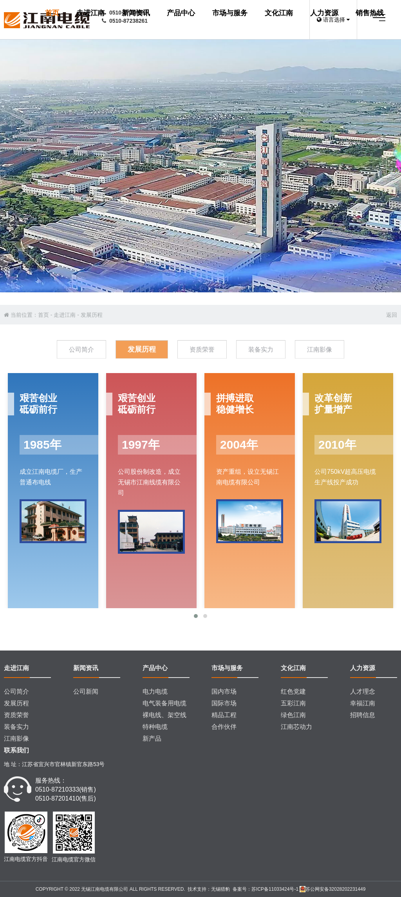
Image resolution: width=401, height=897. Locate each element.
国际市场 (224, 703)
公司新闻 (85, 691)
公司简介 (16, 691)
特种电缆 (155, 726)
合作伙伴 (224, 726)
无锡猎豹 (220, 889)
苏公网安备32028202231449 (332, 889)
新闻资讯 (246, 20)
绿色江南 (293, 715)
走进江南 (211, 20)
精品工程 (224, 715)
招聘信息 (362, 715)
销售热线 (190, 64)
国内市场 (224, 691)
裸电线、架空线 (164, 715)
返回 (391, 339)
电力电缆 (155, 691)
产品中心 (281, 20)
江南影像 (16, 738)
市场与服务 (193, 42)
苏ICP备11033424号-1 (274, 889)
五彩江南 (293, 703)
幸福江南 (362, 703)
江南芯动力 (296, 726)
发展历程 (92, 339)
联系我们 (16, 750)
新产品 (152, 738)
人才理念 (362, 691)
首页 (183, 20)
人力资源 (281, 42)
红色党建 (293, 691)
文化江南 (239, 42)
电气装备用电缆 (164, 703)
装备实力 (16, 726)
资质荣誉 (16, 715)
